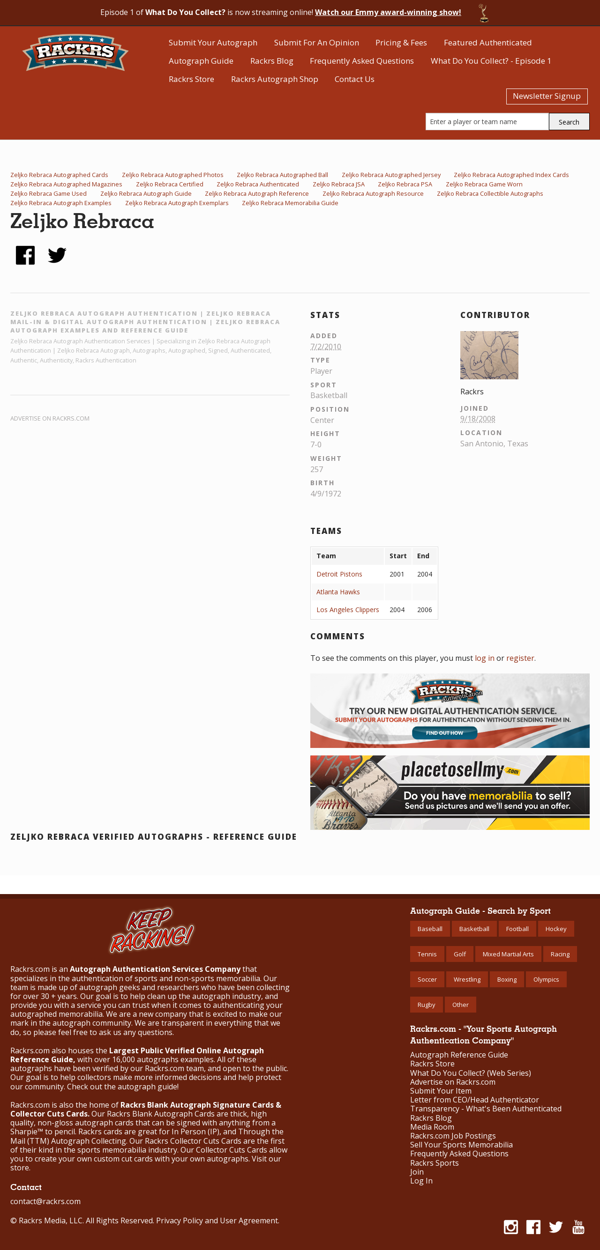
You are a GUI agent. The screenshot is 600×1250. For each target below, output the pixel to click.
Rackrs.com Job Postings (453, 1136)
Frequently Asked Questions (362, 60)
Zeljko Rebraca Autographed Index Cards (511, 174)
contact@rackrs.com (45, 1201)
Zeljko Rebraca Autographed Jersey (391, 174)
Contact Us (355, 79)
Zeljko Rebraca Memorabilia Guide (290, 203)
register (520, 658)
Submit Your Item (441, 1091)
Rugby (426, 1004)
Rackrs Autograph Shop (274, 79)
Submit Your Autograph (213, 42)
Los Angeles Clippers (347, 609)
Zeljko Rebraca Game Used (48, 193)
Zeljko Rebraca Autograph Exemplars (177, 203)
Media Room (432, 1127)
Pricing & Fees (401, 42)
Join (417, 1172)
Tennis (427, 954)
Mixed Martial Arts (508, 954)
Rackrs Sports (434, 1163)
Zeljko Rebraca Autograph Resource (373, 193)
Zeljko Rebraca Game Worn (484, 184)
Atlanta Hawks (338, 591)
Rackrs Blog (271, 60)
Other (460, 1004)
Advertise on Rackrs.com (50, 418)
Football (517, 929)
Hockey (556, 929)
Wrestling (467, 979)
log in (485, 658)
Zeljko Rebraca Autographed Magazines (66, 184)
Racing (560, 954)
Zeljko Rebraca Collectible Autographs (490, 193)
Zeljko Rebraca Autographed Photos (173, 174)
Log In (421, 1180)
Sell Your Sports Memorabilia (461, 1144)
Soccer (427, 979)
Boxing (507, 979)
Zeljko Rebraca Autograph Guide (146, 193)
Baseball (430, 929)
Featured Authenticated (488, 42)
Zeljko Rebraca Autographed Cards (59, 174)
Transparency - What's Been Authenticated (486, 1108)
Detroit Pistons (339, 574)
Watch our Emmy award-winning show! (388, 12)
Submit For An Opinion (316, 42)
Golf (460, 954)
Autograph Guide (201, 60)
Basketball (474, 929)
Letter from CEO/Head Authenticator (474, 1099)
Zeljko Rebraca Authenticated (258, 184)
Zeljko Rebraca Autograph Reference (257, 193)
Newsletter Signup (547, 95)
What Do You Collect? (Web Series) (470, 1073)
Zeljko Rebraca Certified (169, 184)
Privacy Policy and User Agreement (217, 1220)
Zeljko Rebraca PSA (405, 184)
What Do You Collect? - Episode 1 (491, 60)
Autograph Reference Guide (459, 1054)
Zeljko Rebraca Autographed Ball (282, 174)
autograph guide (147, 1086)
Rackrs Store (191, 79)
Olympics (546, 979)
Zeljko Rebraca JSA (339, 184)
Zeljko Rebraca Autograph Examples (61, 203)
